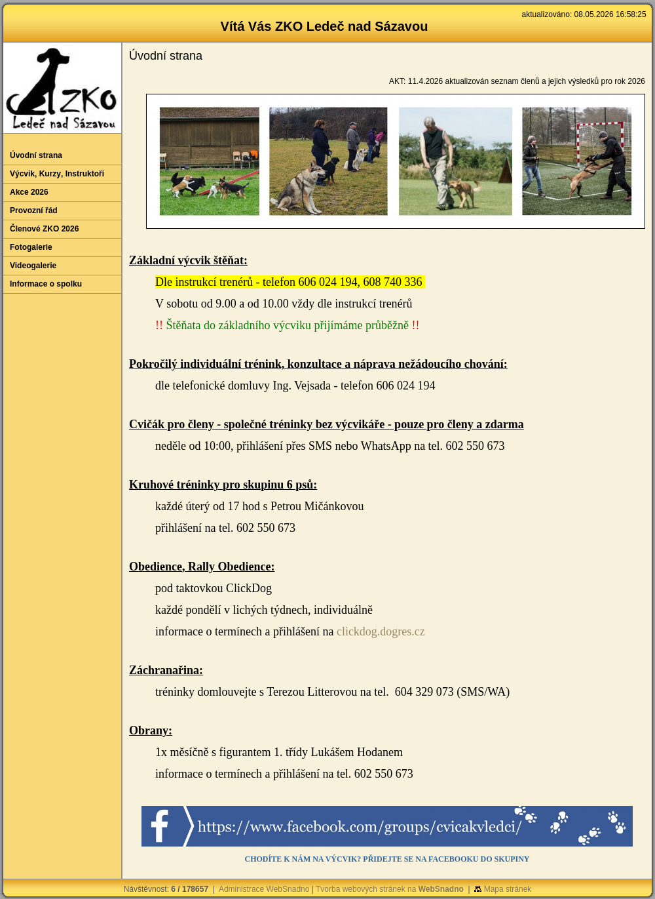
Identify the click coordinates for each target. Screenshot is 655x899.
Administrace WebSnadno (264, 889)
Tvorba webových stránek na (390, 889)
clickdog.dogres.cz (381, 631)
